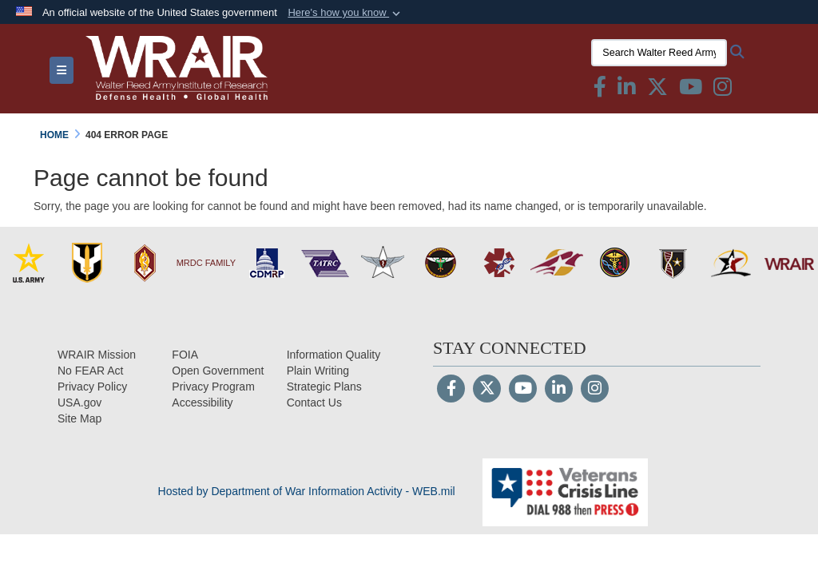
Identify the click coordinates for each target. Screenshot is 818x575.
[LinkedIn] (559, 389)
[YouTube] (523, 389)
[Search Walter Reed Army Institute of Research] (659, 52)
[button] (345, 13)
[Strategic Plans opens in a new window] (324, 386)
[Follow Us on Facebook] (451, 389)
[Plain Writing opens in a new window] (318, 370)
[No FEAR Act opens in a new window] (90, 370)
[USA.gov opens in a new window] (79, 402)
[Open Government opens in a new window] (218, 370)
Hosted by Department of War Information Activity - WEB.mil (306, 491)
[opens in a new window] (202, 402)
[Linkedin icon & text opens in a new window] (626, 90)
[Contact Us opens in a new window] (314, 402)
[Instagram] (595, 389)
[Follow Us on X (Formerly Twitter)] (487, 389)
